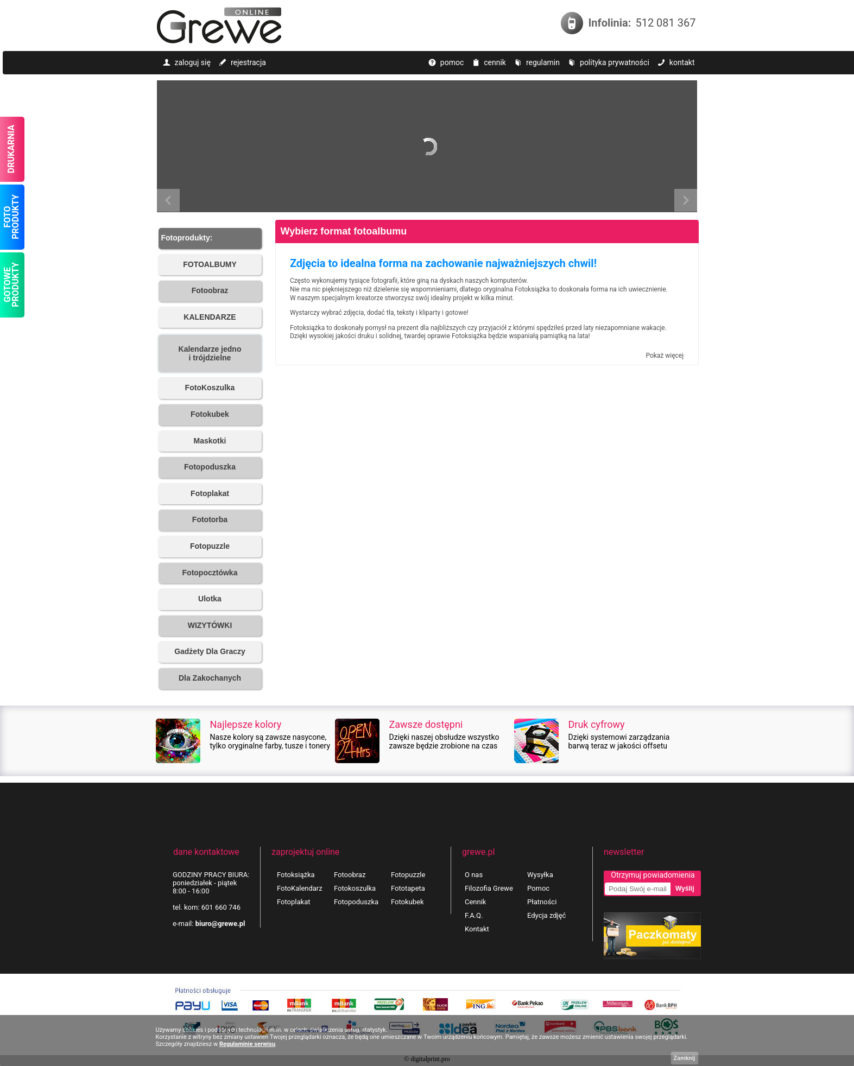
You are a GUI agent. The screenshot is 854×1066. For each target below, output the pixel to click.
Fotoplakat (293, 902)
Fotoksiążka (296, 875)
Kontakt (477, 929)
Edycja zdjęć (546, 915)
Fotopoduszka (356, 902)
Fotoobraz (349, 875)
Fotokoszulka (355, 888)
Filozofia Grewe (489, 888)
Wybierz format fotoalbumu (344, 231)
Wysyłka (540, 875)
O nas (474, 875)
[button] (210, 238)
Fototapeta (408, 888)
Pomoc (538, 888)
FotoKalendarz (299, 888)
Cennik (475, 902)
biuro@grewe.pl (220, 923)
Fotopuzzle (408, 875)
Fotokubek (407, 902)
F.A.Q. (474, 915)
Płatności (541, 902)
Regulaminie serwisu (247, 1044)
